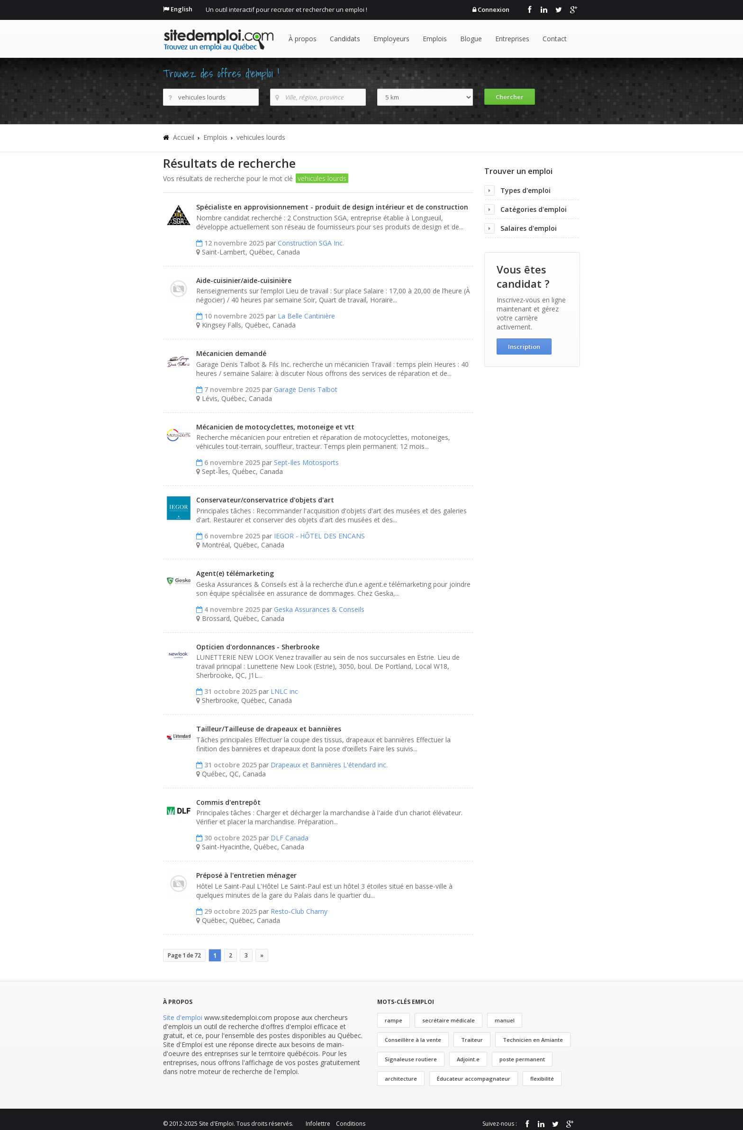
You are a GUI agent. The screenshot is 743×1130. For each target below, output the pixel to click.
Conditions (350, 1124)
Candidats (345, 38)
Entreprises (512, 38)
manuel (505, 1020)
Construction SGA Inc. (311, 242)
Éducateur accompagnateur (473, 1078)
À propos (303, 38)
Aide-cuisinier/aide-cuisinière (243, 280)
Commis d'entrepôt (228, 802)
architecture (401, 1078)
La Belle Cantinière (306, 315)
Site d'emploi (182, 1017)
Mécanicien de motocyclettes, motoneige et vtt (275, 426)
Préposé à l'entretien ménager (246, 875)
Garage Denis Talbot (305, 389)
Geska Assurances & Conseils (319, 609)
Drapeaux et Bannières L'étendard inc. (329, 764)
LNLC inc (284, 691)
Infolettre (318, 1124)
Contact (555, 38)
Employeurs (391, 38)
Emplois (435, 38)
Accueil (183, 137)
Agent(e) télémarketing (235, 573)
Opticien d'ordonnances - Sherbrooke (257, 646)
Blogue (471, 38)
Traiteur (472, 1039)
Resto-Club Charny (299, 911)
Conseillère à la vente (413, 1039)
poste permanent (522, 1059)
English (181, 9)
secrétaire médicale (448, 1020)
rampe (393, 1020)
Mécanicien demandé (231, 353)
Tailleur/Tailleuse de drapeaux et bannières (268, 728)
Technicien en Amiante (533, 1039)
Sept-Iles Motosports (306, 462)
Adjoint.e (468, 1059)
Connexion (493, 9)
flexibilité (542, 1078)
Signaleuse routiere (411, 1059)
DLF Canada (289, 837)
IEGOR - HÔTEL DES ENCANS (319, 535)
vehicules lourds (260, 137)
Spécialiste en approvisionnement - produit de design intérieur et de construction (332, 206)
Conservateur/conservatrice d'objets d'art (265, 499)
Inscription (524, 346)
